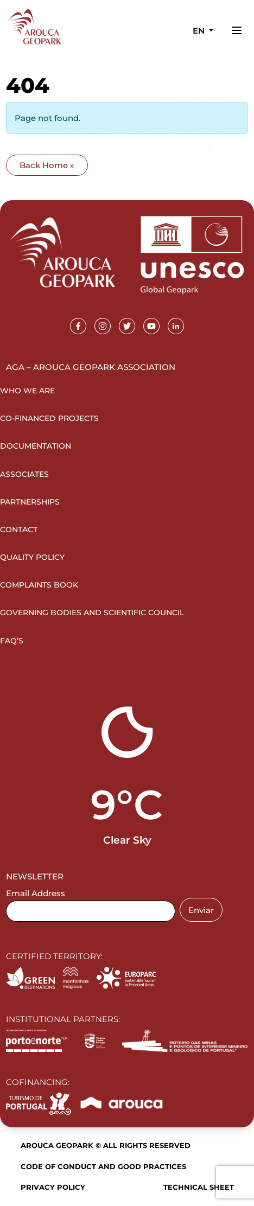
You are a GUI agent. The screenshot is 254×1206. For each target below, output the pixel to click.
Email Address (35, 893)
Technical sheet (198, 1187)
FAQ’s (11, 641)
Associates (24, 474)
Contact (18, 529)
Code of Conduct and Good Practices (103, 1166)
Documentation (35, 446)
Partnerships (30, 502)
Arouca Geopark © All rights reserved (105, 1145)
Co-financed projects (49, 418)
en (200, 30)
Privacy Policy (53, 1187)
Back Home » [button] (47, 165)
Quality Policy (32, 557)
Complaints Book (39, 585)
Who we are (27, 390)
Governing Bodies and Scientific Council (92, 612)
